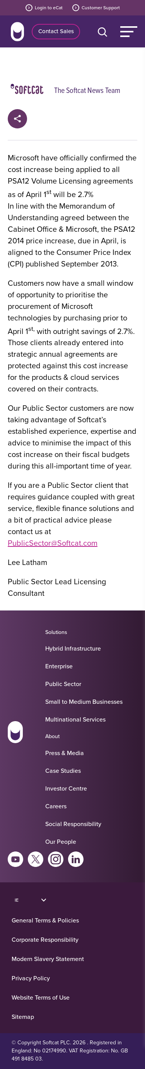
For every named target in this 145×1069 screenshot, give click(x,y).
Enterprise (59, 666)
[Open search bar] (104, 31)
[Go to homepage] (15, 734)
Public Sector (63, 684)
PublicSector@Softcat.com (52, 542)
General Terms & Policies (45, 920)
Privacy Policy (31, 978)
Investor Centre (66, 788)
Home (17, 31)
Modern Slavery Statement (48, 958)
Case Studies (63, 770)
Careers (56, 806)
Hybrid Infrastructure (73, 648)
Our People (60, 841)
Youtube (15, 859)
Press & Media (64, 753)
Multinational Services (75, 719)
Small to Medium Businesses (84, 701)
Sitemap (23, 1016)
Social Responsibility (73, 823)
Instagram (55, 859)
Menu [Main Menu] (128, 31)
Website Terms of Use (41, 997)
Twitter (35, 859)
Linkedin (76, 859)
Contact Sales (56, 31)
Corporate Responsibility (45, 939)
